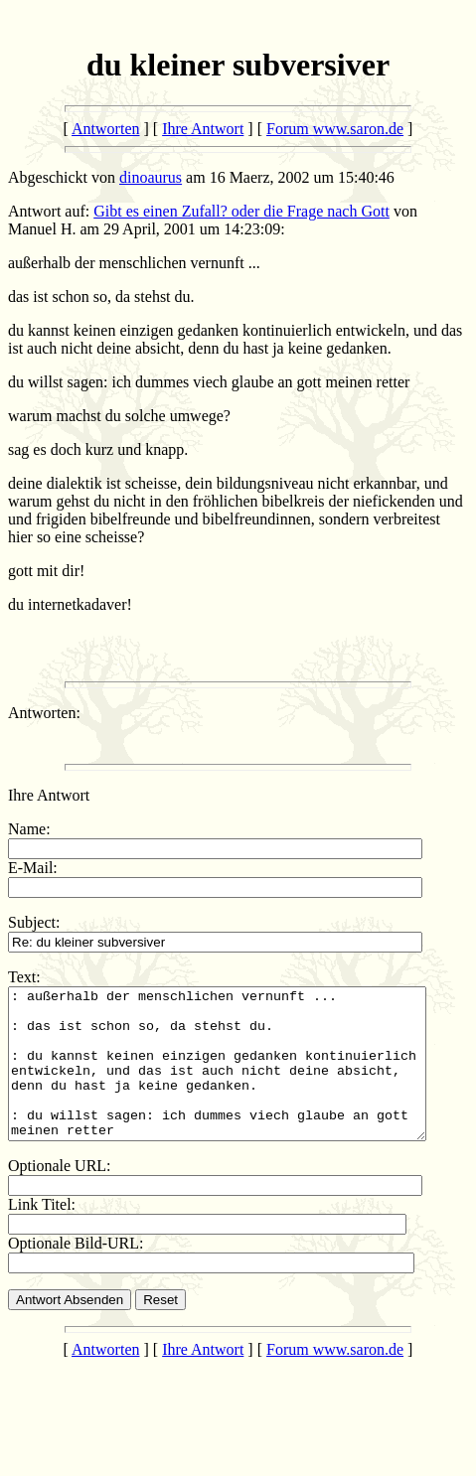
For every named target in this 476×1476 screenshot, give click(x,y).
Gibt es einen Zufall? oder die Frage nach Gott (241, 211)
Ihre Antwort (202, 128)
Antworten (105, 128)
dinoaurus (150, 177)
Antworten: (44, 712)
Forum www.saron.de (334, 128)
